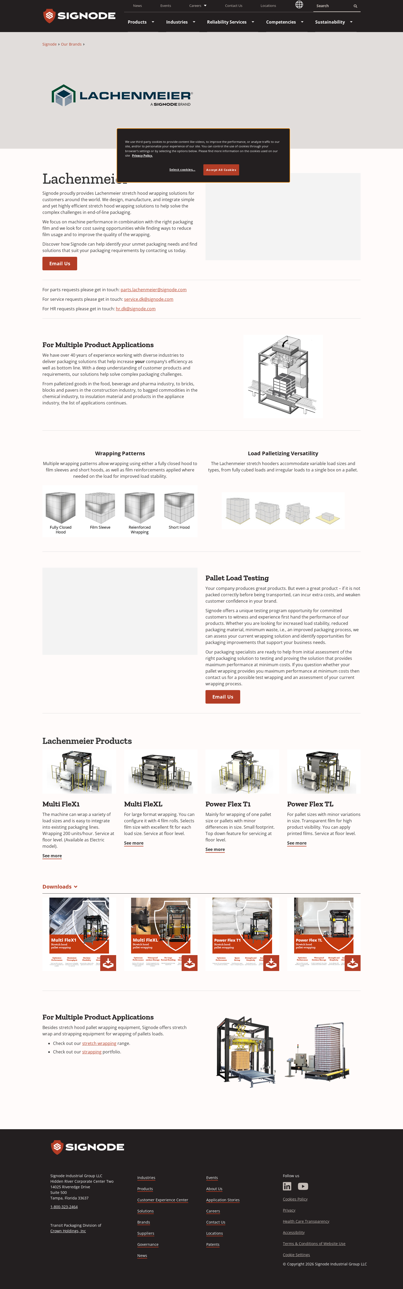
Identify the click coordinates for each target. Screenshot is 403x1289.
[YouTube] (303, 1186)
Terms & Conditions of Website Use (314, 1243)
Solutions (145, 1210)
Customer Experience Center (162, 1199)
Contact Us (233, 5)
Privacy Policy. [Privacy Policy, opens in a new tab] (142, 155)
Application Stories (223, 1199)
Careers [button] (195, 5)
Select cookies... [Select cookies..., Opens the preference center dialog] (182, 169)
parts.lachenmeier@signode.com (154, 290)
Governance (148, 1244)
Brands (143, 1222)
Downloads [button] (57, 886)
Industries (146, 1177)
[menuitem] (137, 22)
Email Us (59, 263)
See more (52, 856)
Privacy (289, 1210)
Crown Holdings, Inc (68, 1230)
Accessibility (294, 1232)
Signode (49, 44)
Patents (213, 1244)
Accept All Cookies (221, 170)
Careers (213, 1211)
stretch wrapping (99, 1043)
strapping (92, 1052)
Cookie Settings (296, 1254)
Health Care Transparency (306, 1221)
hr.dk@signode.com (136, 309)
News (137, 5)
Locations (268, 5)
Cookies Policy (295, 1199)
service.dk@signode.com (148, 299)
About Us (214, 1188)
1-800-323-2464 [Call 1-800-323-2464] (64, 1206)
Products (145, 1188)
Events (165, 5)
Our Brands (71, 44)
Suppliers (145, 1233)
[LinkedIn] (287, 1186)
